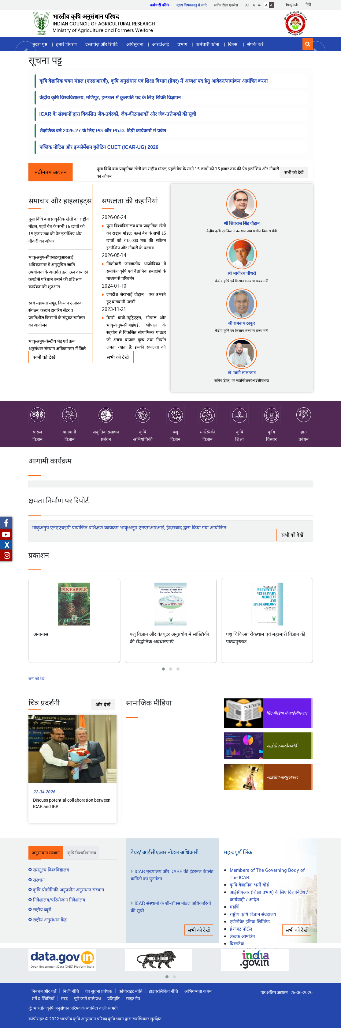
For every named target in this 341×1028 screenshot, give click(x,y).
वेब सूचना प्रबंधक (98, 991)
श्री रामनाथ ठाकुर (241, 323)
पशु (175, 420)
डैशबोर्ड (291, 746)
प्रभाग (182, 44)
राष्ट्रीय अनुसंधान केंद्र (50, 920)
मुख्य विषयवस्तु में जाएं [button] (191, 5)
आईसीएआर (276, 746)
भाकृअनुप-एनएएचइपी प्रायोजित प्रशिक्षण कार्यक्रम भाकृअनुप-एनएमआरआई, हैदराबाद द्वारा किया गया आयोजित (129, 527)
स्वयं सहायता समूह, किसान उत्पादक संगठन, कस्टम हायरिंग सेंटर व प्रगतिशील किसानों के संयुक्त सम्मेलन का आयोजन (56, 314)
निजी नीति (71, 991)
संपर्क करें (255, 44)
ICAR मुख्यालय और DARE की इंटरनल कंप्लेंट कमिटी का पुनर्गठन (172, 875)
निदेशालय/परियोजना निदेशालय (59, 900)
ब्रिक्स (233, 44)
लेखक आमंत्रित (242, 936)
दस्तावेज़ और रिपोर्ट (101, 44)
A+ (247, 5)
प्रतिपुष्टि (113, 998)
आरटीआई (160, 44)
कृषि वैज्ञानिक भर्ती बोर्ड (249, 885)
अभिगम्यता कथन (198, 991)
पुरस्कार (292, 777)
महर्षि (234, 907)
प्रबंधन (106, 439)
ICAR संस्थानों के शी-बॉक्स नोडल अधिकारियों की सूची (171, 906)
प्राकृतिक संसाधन (105, 420)
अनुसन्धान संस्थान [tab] (46, 853)
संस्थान (39, 880)
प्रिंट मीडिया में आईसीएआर (286, 713)
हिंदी (308, 4)
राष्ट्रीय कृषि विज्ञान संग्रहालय (253, 914)
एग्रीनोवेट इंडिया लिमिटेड (250, 921)
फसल (37, 420)
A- (259, 5)
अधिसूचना (134, 44)
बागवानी (69, 420)
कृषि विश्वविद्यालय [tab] (81, 853)
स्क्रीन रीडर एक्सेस (226, 5)
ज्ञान (304, 420)
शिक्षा (239, 439)
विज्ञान (37, 439)
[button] (307, 44)
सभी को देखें (293, 172)
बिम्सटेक (237, 943)
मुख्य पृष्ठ (39, 44)
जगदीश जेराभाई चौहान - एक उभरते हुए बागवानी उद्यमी (136, 298)
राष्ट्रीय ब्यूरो (42, 909)
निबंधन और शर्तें (44, 991)
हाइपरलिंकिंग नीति (163, 991)
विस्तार (271, 439)
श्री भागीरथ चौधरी (242, 273)
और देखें (102, 704)
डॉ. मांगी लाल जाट (242, 373)
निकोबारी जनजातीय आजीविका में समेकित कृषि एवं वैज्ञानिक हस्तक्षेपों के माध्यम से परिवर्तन (136, 271)
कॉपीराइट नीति (131, 991)
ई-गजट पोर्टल (241, 929)
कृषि (143, 420)
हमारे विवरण (66, 44)
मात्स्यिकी (207, 420)
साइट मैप (133, 998)
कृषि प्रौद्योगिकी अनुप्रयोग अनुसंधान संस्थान (68, 889)
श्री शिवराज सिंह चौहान (242, 223)
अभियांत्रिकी (143, 439)
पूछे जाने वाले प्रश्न (87, 998)
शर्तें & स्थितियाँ (43, 998)
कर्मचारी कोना (207, 44)
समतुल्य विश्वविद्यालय (51, 870)
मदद (64, 998)
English (292, 4)
